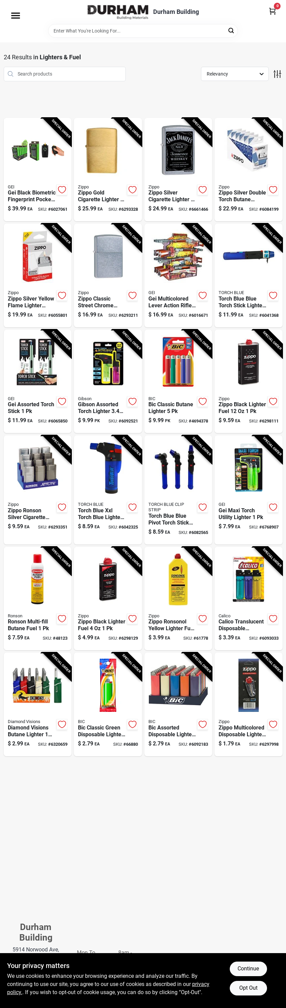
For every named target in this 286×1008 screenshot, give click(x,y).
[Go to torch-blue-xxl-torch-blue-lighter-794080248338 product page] (108, 489)
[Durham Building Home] (117, 12)
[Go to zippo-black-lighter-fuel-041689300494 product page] (108, 599)
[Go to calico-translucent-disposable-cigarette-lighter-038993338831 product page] (248, 599)
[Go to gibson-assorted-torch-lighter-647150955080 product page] (108, 381)
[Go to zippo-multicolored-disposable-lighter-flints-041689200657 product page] (248, 704)
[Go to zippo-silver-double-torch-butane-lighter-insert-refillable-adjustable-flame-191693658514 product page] (248, 170)
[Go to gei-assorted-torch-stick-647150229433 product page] (38, 381)
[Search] (232, 30)
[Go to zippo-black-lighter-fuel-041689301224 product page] (248, 381)
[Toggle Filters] (277, 74)
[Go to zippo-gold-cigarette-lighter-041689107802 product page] (108, 170)
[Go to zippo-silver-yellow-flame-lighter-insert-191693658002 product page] (38, 275)
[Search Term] (143, 31)
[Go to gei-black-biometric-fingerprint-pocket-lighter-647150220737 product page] (38, 170)
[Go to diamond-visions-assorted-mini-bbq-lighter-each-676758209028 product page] (38, 704)
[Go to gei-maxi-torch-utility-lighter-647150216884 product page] (248, 489)
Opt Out (248, 988)
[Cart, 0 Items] (272, 11)
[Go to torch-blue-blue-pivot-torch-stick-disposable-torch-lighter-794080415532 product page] (178, 489)
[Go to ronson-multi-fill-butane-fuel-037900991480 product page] (38, 599)
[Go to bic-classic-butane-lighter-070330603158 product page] (178, 381)
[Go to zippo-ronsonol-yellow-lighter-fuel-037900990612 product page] (178, 599)
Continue (248, 968)
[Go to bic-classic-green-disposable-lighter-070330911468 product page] (108, 704)
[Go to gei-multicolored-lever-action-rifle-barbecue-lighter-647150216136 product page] (178, 275)
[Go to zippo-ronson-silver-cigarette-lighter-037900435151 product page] (38, 489)
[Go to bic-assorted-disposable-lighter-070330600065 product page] (178, 704)
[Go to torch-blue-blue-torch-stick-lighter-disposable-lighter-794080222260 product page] (248, 275)
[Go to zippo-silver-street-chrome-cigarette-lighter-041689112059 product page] (108, 275)
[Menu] (15, 15)
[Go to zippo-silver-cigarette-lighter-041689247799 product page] (178, 170)
